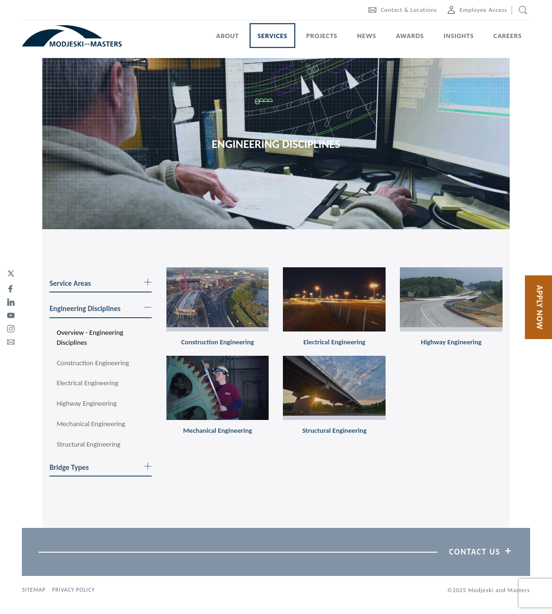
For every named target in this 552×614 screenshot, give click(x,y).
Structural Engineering (88, 444)
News (366, 35)
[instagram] (11, 327)
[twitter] (11, 274)
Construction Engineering (93, 363)
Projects (322, 35)
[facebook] (11, 287)
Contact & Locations (402, 9)
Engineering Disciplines (100, 308)
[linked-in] (11, 300)
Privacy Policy (73, 589)
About (227, 35)
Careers (508, 35)
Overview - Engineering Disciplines (90, 337)
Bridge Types (100, 467)
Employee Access (477, 9)
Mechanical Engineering (91, 423)
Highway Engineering (86, 403)
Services (273, 35)
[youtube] (11, 314)
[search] (521, 10)
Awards (410, 35)
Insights (459, 35)
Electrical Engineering (87, 383)
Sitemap (33, 589)
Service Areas (100, 283)
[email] (11, 340)
